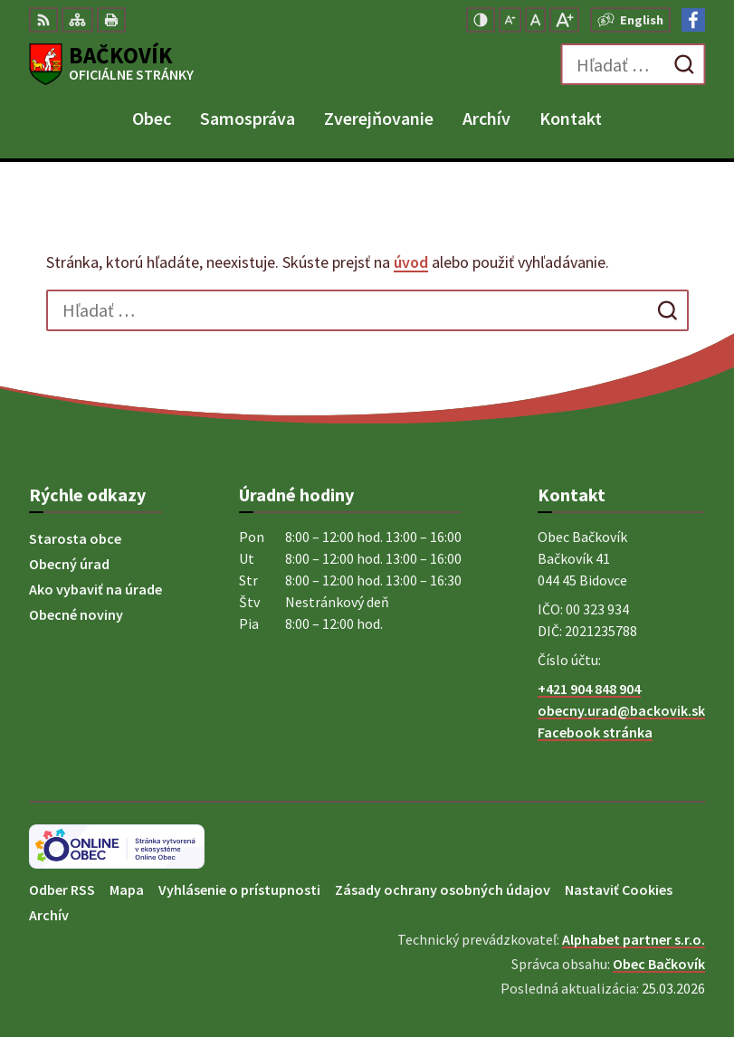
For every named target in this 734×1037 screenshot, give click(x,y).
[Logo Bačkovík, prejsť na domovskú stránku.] (111, 64)
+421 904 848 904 (589, 689)
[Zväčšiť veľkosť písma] (564, 20)
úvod (411, 262)
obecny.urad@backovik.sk (621, 710)
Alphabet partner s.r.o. (633, 939)
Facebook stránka (595, 732)
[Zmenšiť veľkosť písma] (510, 20)
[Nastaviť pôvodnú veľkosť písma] (535, 20)
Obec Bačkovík (659, 964)
